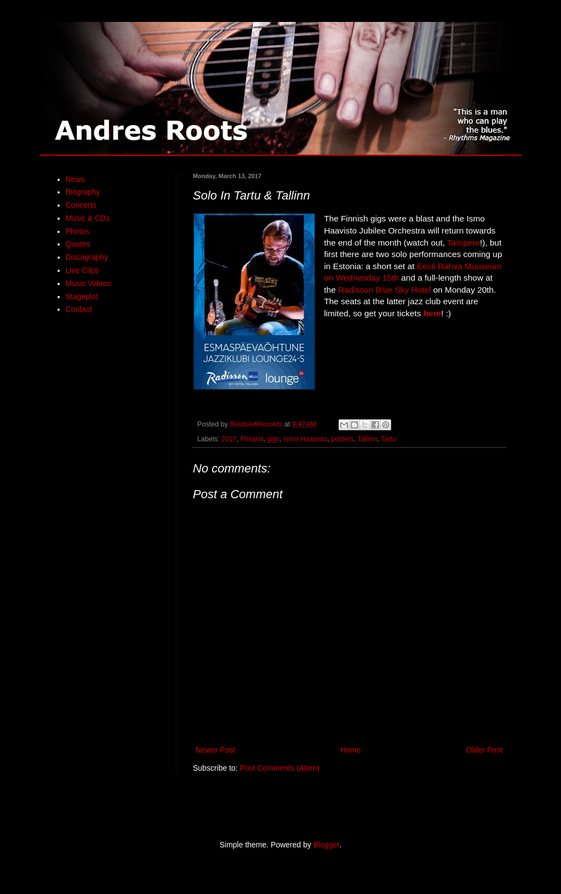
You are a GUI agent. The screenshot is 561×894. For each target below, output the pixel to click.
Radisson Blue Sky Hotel (384, 289)
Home (350, 749)
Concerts (81, 205)
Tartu (388, 439)
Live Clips (82, 270)
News (75, 179)
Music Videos (88, 283)
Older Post (484, 749)
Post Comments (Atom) (279, 768)
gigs (273, 439)
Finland (252, 439)
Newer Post (215, 749)
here (432, 313)
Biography (83, 191)
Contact (79, 309)
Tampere (463, 242)
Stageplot (82, 296)
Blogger (326, 844)
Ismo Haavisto (306, 439)
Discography (87, 257)
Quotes (78, 244)
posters (342, 439)
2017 (229, 439)
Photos (78, 231)
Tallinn (367, 439)
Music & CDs (88, 218)
